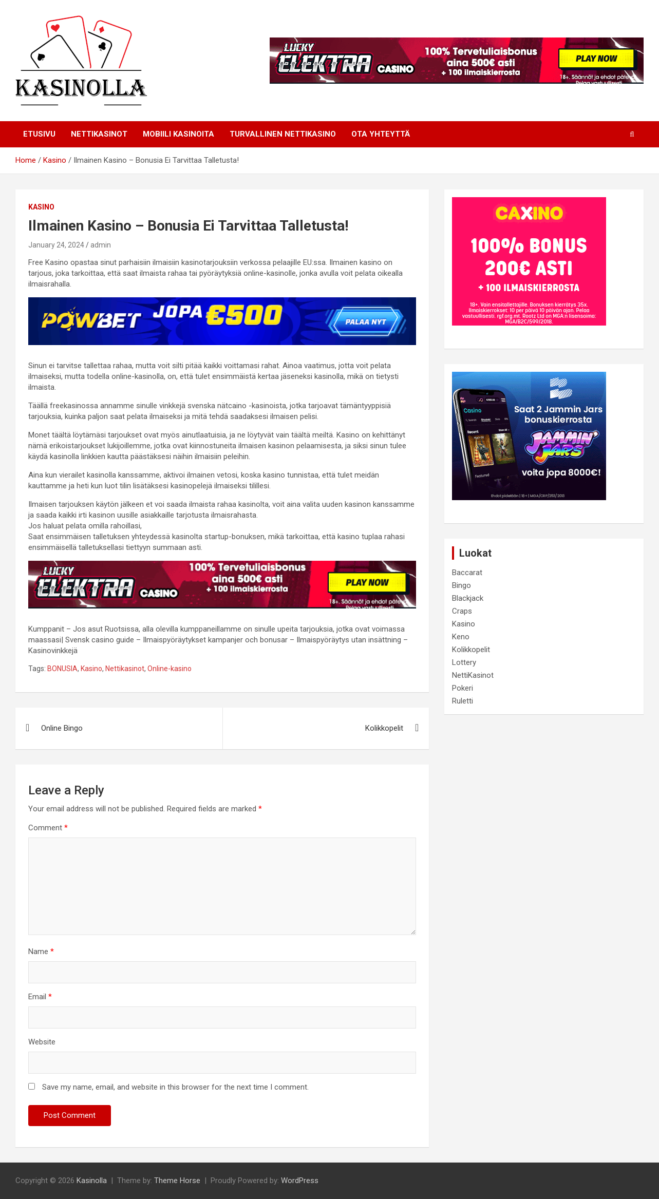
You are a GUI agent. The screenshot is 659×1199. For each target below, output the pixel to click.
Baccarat (467, 572)
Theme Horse (177, 1180)
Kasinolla (92, 1180)
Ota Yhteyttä (380, 134)
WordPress (299, 1180)
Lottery (464, 662)
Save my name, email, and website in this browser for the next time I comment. (175, 1087)
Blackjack (467, 598)
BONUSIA (62, 668)
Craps (462, 611)
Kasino (41, 207)
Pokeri (462, 688)
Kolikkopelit (384, 728)
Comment (48, 827)
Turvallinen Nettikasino (283, 134)
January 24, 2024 (56, 245)
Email (40, 996)
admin (100, 245)
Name (41, 951)
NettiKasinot (473, 675)
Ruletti (462, 701)
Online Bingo (62, 728)
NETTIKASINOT (99, 134)
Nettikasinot (124, 668)
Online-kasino (169, 668)
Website (41, 1041)
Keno (460, 636)
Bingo (461, 585)
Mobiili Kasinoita (178, 134)
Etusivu (39, 134)
